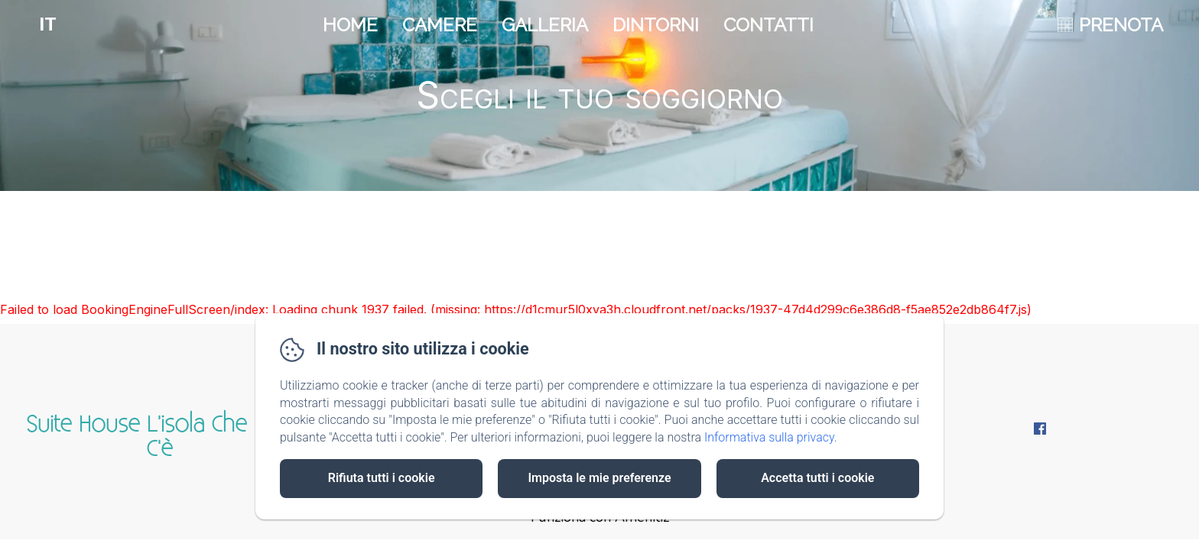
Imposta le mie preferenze (599, 478)
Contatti (768, 25)
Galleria (545, 25)
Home (350, 25)
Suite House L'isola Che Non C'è (159, 437)
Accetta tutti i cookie (817, 478)
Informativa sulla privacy (769, 437)
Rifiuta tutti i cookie (381, 478)
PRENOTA (1121, 25)
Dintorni (655, 25)
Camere (439, 25)
